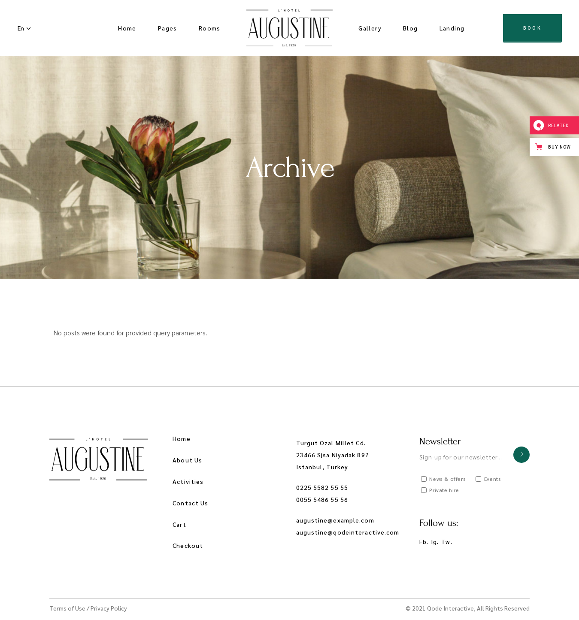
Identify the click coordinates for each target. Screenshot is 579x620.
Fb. (423, 541)
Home (181, 438)
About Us (187, 460)
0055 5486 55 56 (322, 499)
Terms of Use (67, 608)
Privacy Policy (109, 608)
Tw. (446, 541)
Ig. (435, 541)
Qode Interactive (450, 608)
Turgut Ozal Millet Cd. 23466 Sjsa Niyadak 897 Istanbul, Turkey (332, 455)
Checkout (188, 545)
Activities (188, 481)
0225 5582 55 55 (322, 487)
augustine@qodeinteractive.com (348, 532)
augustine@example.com (335, 520)
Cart (179, 524)
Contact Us (190, 503)
